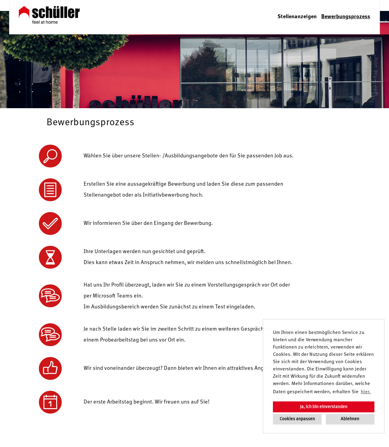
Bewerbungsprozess (345, 16)
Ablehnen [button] (350, 419)
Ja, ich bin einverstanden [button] (323, 407)
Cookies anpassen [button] (297, 419)
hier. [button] (366, 392)
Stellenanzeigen (297, 16)
